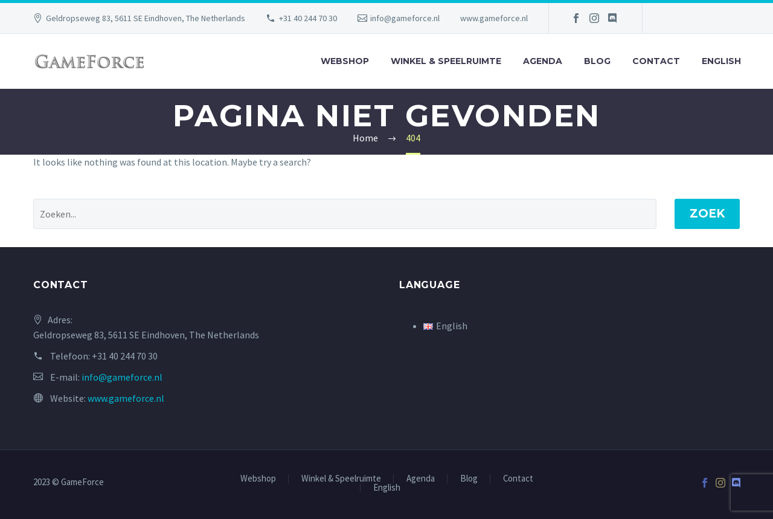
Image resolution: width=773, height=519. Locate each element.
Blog (597, 61)
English (721, 61)
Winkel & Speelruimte (446, 61)
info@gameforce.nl (405, 18)
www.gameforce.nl (494, 18)
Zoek (707, 214)
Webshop (345, 61)
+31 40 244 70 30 (308, 18)
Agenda (542, 61)
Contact (656, 61)
